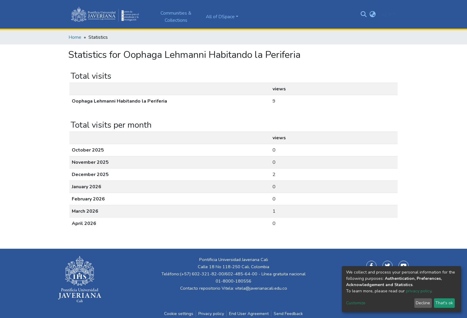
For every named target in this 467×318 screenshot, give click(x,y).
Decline (423, 303)
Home (75, 37)
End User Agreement (249, 314)
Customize (355, 303)
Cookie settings (178, 314)
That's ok (444, 303)
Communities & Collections (176, 17)
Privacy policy (211, 314)
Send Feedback (288, 314)
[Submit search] (364, 14)
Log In (385, 14)
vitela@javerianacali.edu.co (261, 288)
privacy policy (418, 291)
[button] (373, 14)
